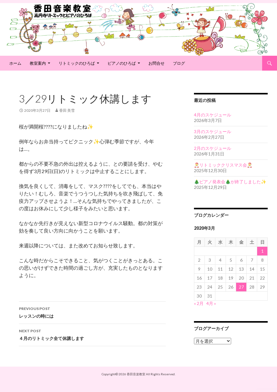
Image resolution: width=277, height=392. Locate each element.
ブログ (179, 63)
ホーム (15, 63)
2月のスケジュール (212, 148)
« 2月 (199, 303)
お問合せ (156, 63)
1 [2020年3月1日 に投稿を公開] (262, 251)
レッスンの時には (92, 312)
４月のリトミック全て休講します (92, 334)
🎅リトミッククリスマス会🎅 (223, 165)
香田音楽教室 (136, 374)
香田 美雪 (67, 110)
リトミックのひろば (77, 63)
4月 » (211, 303)
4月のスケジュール (212, 114)
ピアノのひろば (122, 63)
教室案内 (38, 63)
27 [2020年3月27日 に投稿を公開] (241, 287)
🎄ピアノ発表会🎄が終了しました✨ (230, 181)
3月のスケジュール (212, 131)
